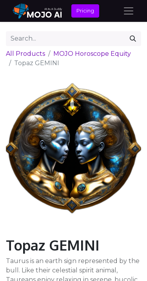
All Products (25, 53)
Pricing (85, 10)
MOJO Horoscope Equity (92, 53)
